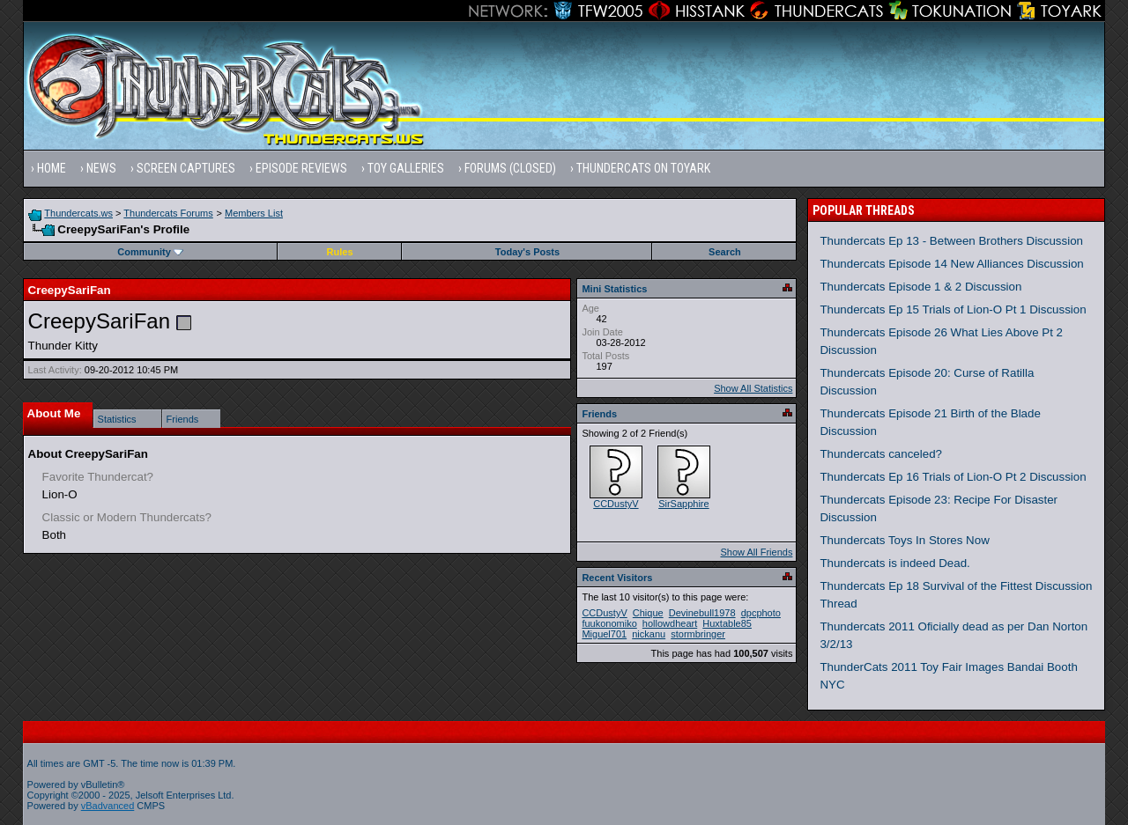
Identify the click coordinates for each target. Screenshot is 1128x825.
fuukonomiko (609, 623)
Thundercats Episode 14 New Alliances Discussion (951, 263)
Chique (648, 613)
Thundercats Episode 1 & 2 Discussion (920, 286)
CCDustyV (615, 503)
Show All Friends (756, 552)
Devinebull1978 (702, 613)
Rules (340, 252)
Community (150, 252)
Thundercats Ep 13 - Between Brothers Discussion (951, 240)
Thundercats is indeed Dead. (894, 563)
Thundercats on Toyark (643, 168)
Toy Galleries (405, 168)
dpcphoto (761, 613)
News (101, 168)
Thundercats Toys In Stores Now (904, 540)
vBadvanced (108, 805)
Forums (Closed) (510, 168)
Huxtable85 (727, 623)
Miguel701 (604, 634)
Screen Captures (186, 168)
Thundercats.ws (78, 213)
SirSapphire (683, 503)
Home (51, 168)
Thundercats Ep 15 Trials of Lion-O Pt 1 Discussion (953, 309)
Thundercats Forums (167, 213)
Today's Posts (527, 252)
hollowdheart (669, 623)
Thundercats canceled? (881, 453)
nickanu (648, 634)
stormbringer (698, 634)
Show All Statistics (753, 388)
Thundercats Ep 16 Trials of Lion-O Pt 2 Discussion (953, 476)
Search (725, 252)
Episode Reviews (301, 168)
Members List (254, 213)
